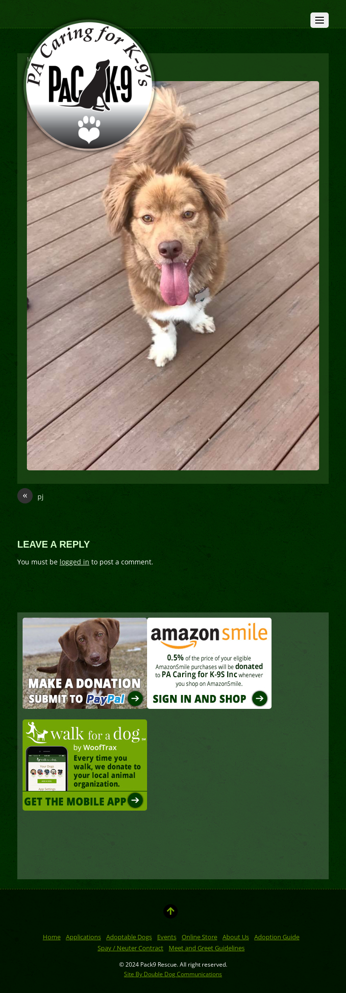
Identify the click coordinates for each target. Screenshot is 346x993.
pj (30, 496)
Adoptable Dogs (129, 937)
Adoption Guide (276, 937)
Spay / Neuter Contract (130, 948)
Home (52, 937)
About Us (235, 937)
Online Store (199, 937)
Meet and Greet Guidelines (207, 948)
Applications (83, 937)
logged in (74, 561)
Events (166, 937)
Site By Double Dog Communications (173, 974)
